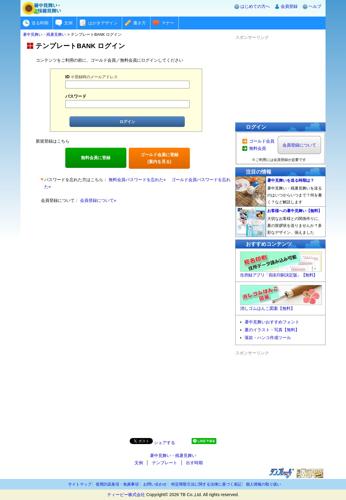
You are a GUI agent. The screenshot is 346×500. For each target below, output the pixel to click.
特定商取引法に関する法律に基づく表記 (206, 484)
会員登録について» (98, 200)
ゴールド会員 (261, 141)
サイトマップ (79, 484)
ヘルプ (315, 6)
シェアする (164, 442)
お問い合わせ (155, 484)
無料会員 (257, 148)
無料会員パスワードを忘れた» (137, 179)
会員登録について (299, 145)
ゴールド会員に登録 (159, 158)
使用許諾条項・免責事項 (117, 484)
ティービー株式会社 (126, 494)
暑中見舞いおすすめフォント (272, 321)
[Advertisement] (280, 78)
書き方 (139, 22)
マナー (168, 22)
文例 (68, 22)
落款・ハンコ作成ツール (268, 337)
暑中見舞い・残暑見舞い (173, 455)
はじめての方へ (255, 6)
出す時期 (194, 462)
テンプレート (164, 462)
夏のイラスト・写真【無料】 (272, 329)
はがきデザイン (103, 22)
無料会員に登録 (95, 157)
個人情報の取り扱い (263, 484)
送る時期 (40, 22)
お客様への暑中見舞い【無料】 (294, 210)
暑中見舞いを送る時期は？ (290, 180)
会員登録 (289, 6)
